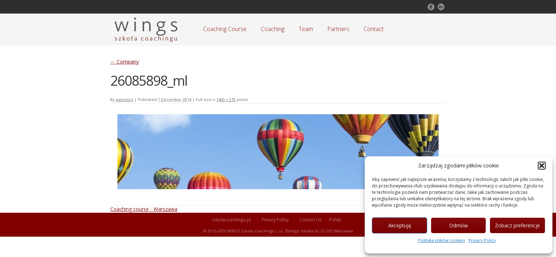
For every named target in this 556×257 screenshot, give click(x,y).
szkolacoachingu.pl (231, 219)
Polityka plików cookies (441, 240)
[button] (541, 165)
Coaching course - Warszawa (143, 209)
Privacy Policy (482, 240)
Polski (335, 219)
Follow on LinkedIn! (440, 6)
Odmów (458, 225)
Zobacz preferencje (517, 225)
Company (124, 61)
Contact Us (310, 219)
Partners (338, 29)
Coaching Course (225, 29)
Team (306, 29)
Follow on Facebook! (430, 6)
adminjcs (124, 99)
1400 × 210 (226, 99)
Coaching (272, 29)
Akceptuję (399, 225)
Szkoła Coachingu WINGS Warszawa (146, 29)
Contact (374, 29)
